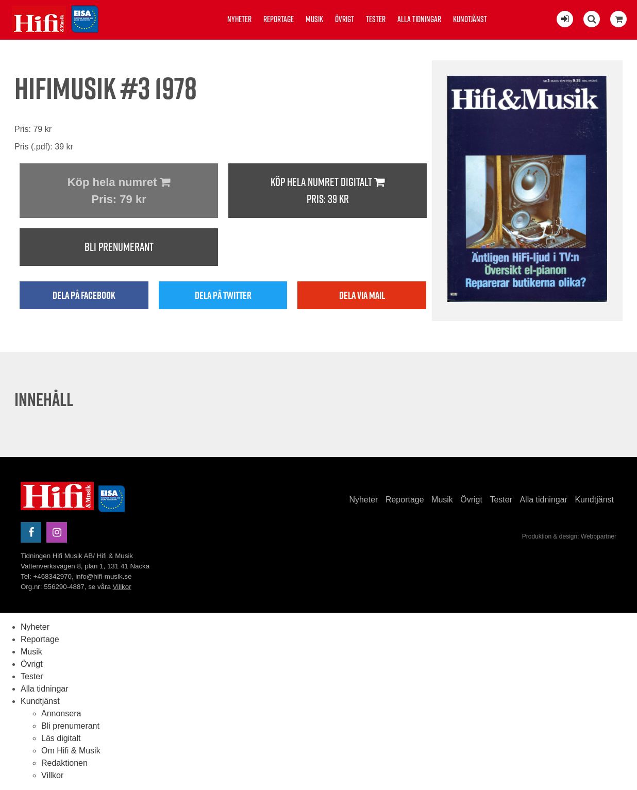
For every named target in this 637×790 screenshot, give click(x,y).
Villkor (122, 587)
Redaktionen (64, 763)
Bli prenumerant (119, 247)
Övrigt (344, 19)
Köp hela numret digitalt (327, 191)
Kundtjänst (470, 19)
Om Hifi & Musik (70, 750)
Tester (375, 19)
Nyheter (239, 19)
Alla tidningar (419, 19)
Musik (314, 19)
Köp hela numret (118, 192)
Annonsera (61, 713)
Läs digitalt (61, 738)
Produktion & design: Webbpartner (569, 536)
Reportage (278, 19)
